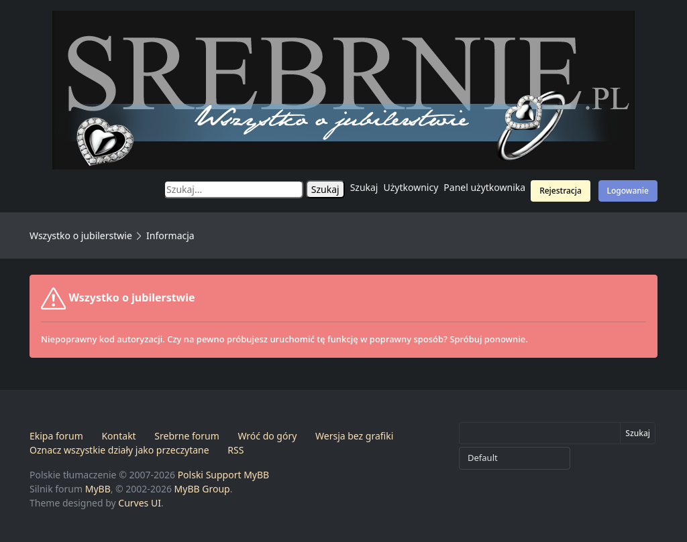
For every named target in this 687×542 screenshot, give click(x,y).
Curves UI (139, 502)
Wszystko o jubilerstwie (81, 235)
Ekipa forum (56, 435)
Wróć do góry (267, 435)
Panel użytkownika (484, 187)
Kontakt (118, 435)
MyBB (98, 488)
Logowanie (628, 190)
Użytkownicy (411, 187)
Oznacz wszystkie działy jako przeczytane (119, 450)
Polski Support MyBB (224, 474)
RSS (235, 450)
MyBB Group (202, 488)
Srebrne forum (186, 435)
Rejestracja (560, 190)
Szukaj (364, 187)
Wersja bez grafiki (354, 435)
